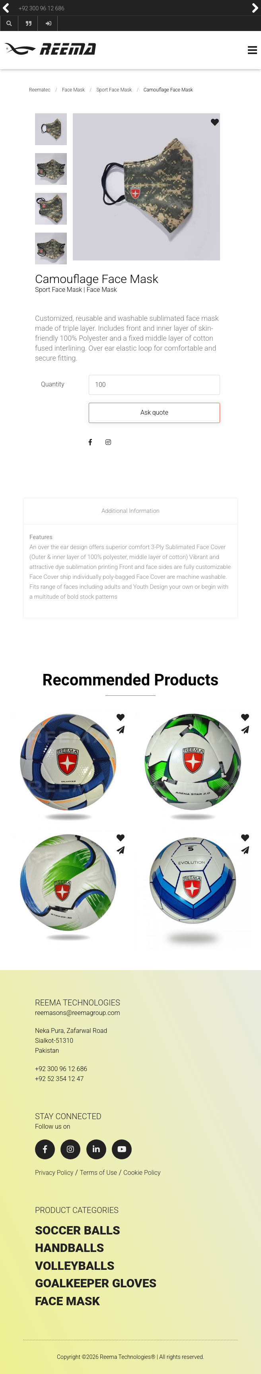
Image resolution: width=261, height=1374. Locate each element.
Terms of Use (98, 1172)
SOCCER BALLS (77, 1230)
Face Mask (73, 90)
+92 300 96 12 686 (41, 8)
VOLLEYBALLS (75, 1266)
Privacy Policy (54, 1172)
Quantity (52, 384)
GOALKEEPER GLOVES (95, 1283)
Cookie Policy (142, 1172)
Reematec (39, 90)
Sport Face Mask (114, 90)
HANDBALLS (69, 1248)
